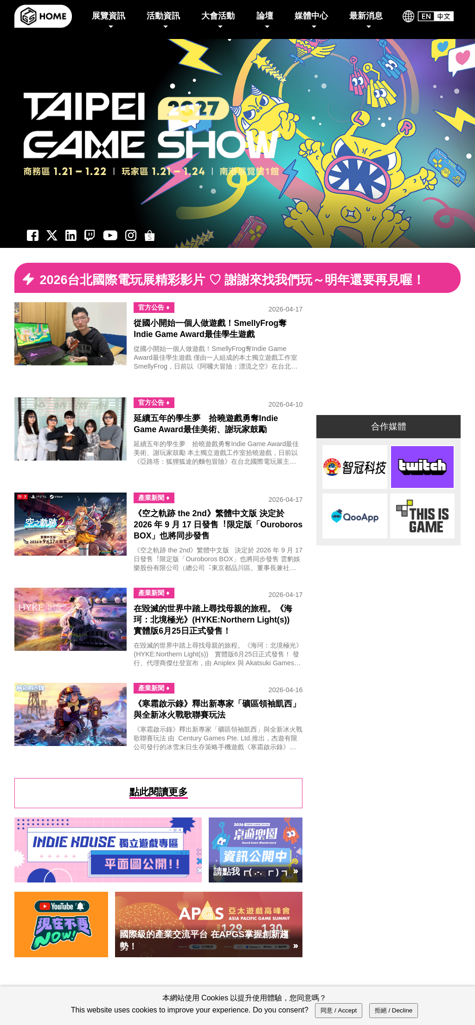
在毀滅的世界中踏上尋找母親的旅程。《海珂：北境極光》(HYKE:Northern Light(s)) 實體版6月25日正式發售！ (216, 620)
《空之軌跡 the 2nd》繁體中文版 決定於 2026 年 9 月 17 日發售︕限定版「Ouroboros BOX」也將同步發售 (218, 524)
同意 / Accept (339, 1010)
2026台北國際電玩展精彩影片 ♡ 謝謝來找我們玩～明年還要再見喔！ (232, 280)
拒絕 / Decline (394, 1010)
